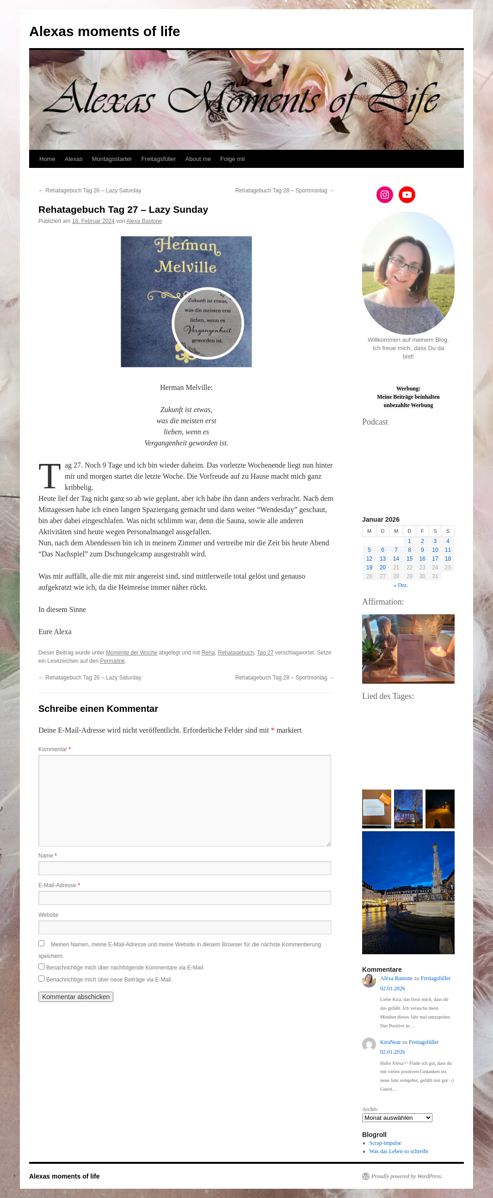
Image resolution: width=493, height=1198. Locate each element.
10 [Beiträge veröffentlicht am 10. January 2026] (435, 550)
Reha (208, 652)
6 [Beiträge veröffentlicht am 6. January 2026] (382, 550)
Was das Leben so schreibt (399, 1151)
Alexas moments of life (104, 31)
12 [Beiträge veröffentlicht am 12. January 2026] (369, 559)
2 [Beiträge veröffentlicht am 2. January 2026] (422, 541)
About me (198, 158)
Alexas (74, 158)
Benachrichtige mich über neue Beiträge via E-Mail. (109, 979)
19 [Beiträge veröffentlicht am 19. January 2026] (369, 567)
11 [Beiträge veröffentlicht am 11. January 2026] (448, 550)
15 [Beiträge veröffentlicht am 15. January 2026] (410, 559)
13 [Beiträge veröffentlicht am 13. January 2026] (383, 559)
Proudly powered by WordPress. (407, 1176)
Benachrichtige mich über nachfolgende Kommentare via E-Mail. (125, 967)
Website (48, 915)
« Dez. (401, 585)
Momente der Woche (131, 652)
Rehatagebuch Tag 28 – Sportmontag (284, 190)
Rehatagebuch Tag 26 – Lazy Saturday (90, 190)
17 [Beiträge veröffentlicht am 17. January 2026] (435, 559)
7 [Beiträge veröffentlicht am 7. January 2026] (396, 550)
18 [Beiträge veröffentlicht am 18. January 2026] (448, 559)
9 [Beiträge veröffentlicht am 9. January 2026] (422, 550)
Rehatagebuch (236, 652)
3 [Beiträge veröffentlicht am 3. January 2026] (435, 541)
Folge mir (232, 158)
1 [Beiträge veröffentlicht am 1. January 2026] (409, 541)
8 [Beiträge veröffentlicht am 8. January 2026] (409, 550)
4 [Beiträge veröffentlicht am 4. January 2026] (448, 541)
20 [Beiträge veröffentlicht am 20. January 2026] (383, 567)
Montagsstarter (112, 158)
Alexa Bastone (144, 221)
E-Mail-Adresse (59, 885)
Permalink (112, 661)
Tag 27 (265, 652)
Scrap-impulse (385, 1143)
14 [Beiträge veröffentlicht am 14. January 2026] (396, 559)
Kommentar (54, 749)
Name (47, 855)
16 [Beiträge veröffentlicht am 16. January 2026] (422, 559)
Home (47, 158)
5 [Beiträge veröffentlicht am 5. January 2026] (369, 550)
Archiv (369, 1109)
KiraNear (390, 1042)
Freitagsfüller (158, 158)
